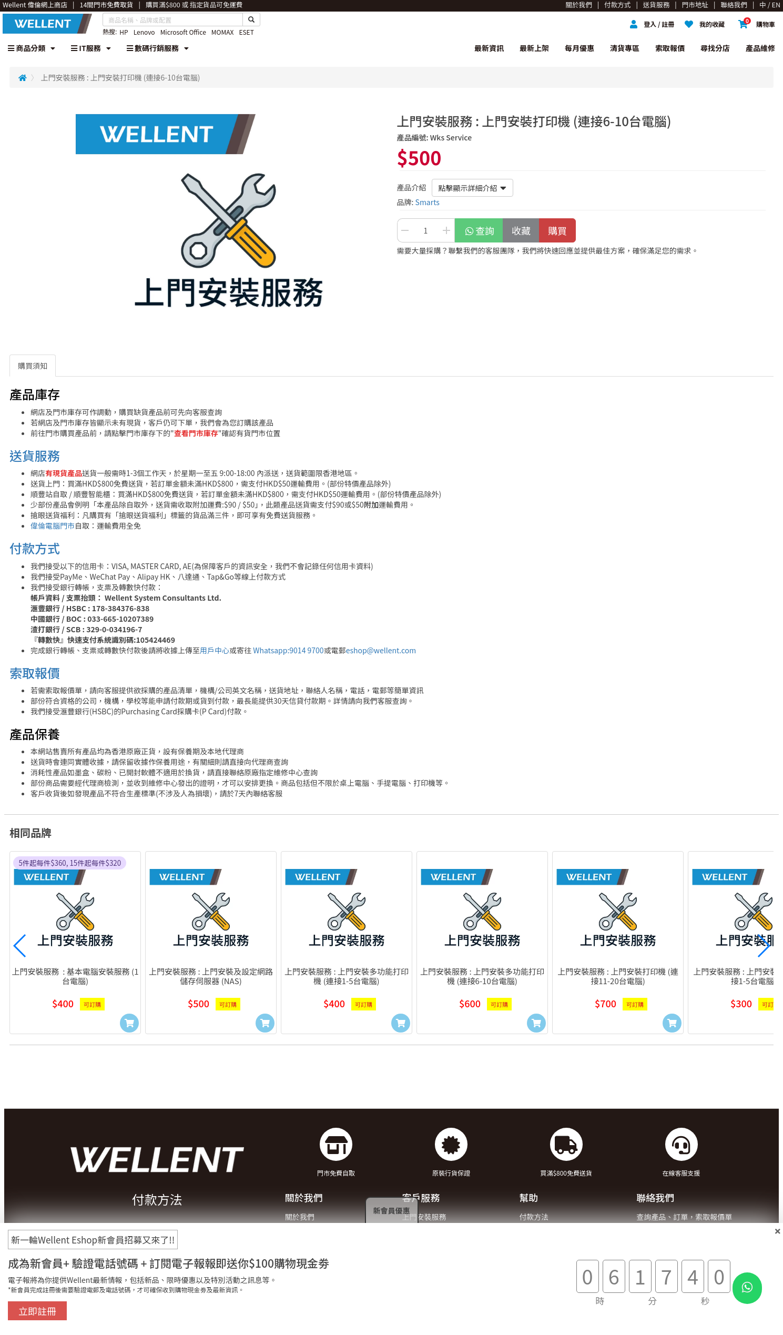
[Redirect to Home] (22, 77)
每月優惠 (579, 48)
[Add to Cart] (129, 1023)
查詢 (479, 230)
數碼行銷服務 (158, 48)
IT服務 (91, 48)
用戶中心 (214, 650)
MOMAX (222, 31)
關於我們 (299, 1216)
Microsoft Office (183, 31)
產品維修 (760, 48)
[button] (19, 945)
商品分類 (31, 48)
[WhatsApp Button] (747, 1288)
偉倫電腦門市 (52, 525)
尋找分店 (715, 48)
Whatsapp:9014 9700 (288, 650)
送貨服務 (34, 455)
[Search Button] (251, 19)
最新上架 (534, 48)
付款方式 (34, 548)
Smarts (427, 202)
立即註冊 (37, 1311)
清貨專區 (624, 48)
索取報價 (670, 48)
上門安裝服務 (424, 1216)
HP (123, 31)
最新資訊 (489, 48)
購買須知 (32, 365)
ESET (246, 31)
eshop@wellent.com (381, 650)
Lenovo (144, 31)
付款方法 (533, 1216)
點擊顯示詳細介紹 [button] (472, 188)
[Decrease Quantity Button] (405, 230)
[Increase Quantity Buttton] (447, 230)
